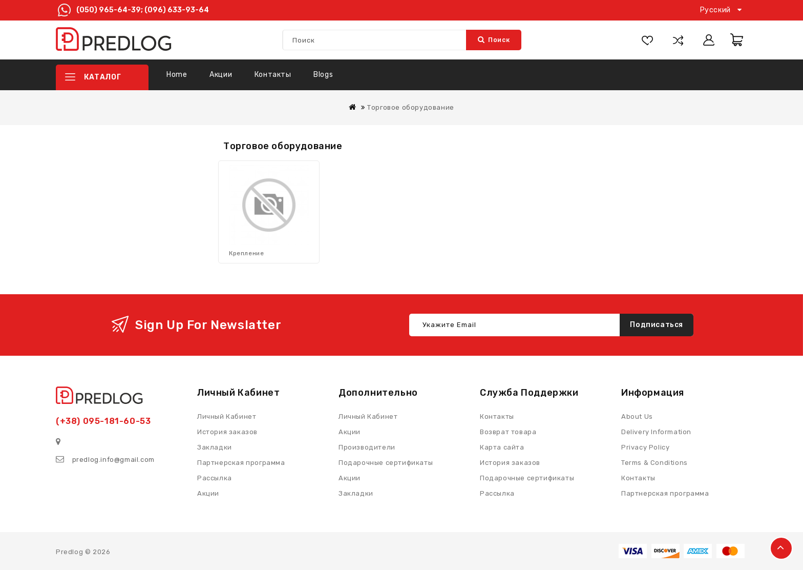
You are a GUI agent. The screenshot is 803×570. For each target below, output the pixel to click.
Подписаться (656, 324)
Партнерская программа (665, 493)
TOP (781, 548)
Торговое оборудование (410, 107)
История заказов (510, 462)
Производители (367, 447)
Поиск (493, 39)
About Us (637, 416)
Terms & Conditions (654, 462)
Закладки (356, 493)
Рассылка (497, 493)
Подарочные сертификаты (527, 478)
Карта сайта (502, 447)
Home (176, 74)
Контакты (273, 74)
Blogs (323, 74)
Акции (220, 74)
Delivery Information (656, 432)
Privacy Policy (645, 447)
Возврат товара (508, 432)
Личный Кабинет (368, 416)
